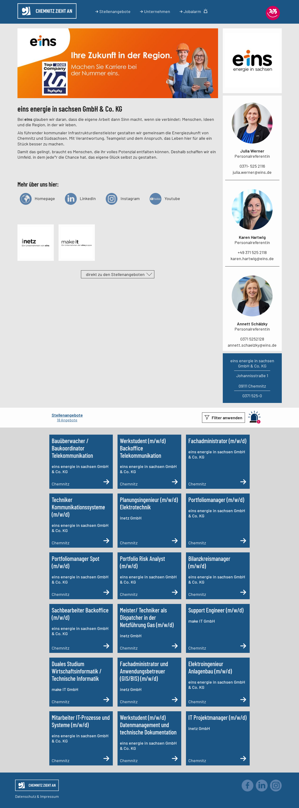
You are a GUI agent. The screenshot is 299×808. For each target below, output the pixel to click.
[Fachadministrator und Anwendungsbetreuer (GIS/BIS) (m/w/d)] (149, 682)
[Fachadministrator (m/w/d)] (218, 462)
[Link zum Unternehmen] (252, 85)
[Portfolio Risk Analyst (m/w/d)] (149, 575)
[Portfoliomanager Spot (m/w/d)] (81, 575)
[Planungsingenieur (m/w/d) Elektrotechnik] (149, 521)
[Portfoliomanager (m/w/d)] (218, 521)
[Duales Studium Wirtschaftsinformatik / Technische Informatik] (81, 682)
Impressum (49, 796)
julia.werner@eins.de (252, 172)
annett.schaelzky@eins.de (252, 345)
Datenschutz (25, 796)
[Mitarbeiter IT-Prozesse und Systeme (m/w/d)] (81, 738)
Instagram (123, 198)
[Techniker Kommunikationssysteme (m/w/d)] (81, 521)
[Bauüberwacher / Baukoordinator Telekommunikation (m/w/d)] (81, 462)
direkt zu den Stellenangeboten (115, 274)
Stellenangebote (113, 11)
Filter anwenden (227, 417)
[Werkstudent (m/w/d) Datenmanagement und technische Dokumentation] (149, 738)
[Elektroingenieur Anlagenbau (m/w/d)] (218, 682)
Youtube (165, 198)
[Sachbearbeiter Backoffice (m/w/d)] (81, 628)
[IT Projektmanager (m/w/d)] (218, 738)
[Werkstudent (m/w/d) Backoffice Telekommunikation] (149, 462)
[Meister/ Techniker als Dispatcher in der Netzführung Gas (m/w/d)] (149, 628)
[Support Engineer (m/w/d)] (218, 628)
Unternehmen (155, 11)
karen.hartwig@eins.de (252, 258)
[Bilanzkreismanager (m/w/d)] (218, 575)
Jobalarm (194, 11)
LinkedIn (80, 198)
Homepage (37, 198)
